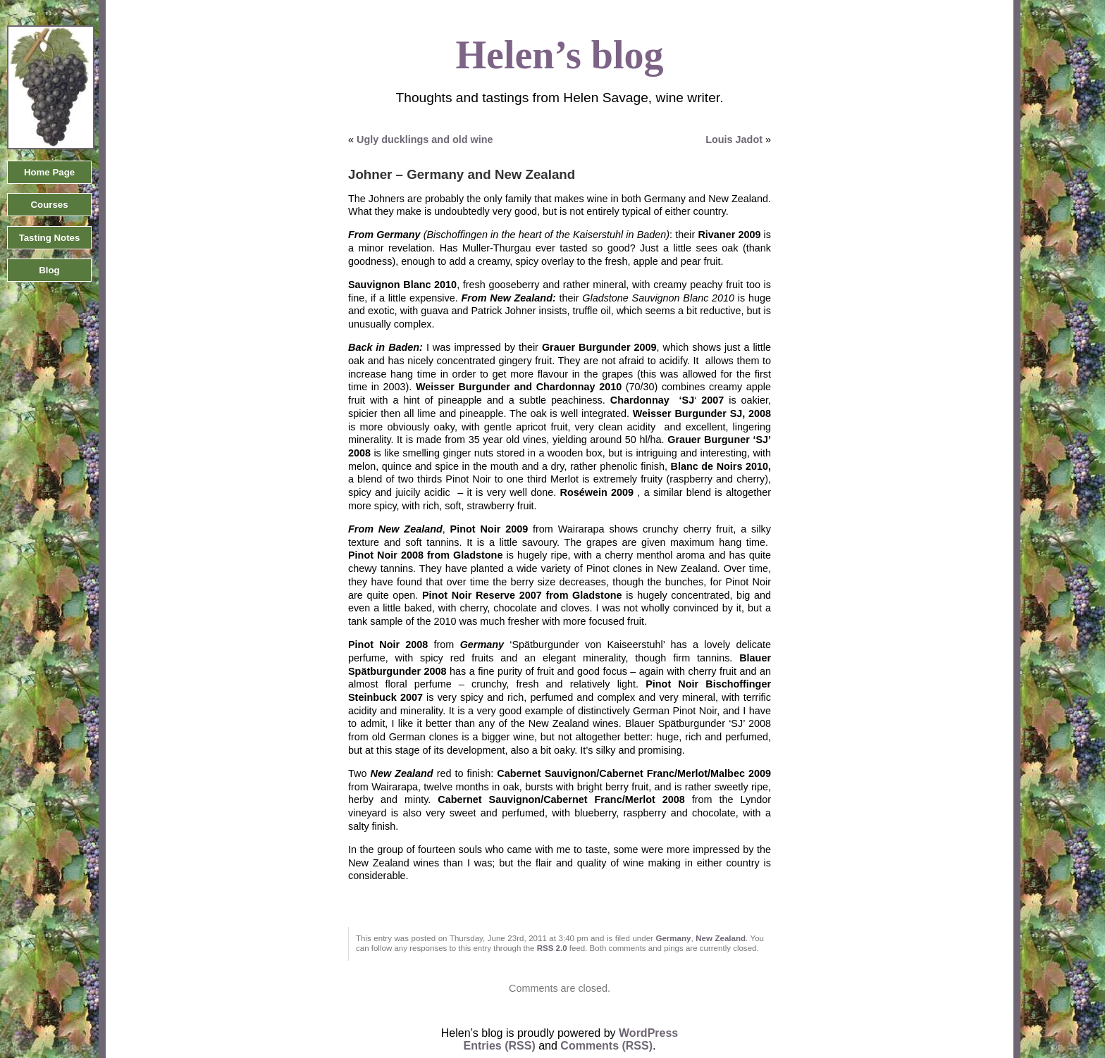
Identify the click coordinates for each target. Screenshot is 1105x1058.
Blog (49, 270)
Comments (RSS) (606, 1046)
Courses (49, 204)
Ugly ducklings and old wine (425, 139)
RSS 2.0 (552, 948)
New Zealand (721, 938)
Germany (673, 938)
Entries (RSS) (500, 1046)
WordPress (648, 1033)
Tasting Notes (49, 237)
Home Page (49, 172)
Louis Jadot (734, 139)
